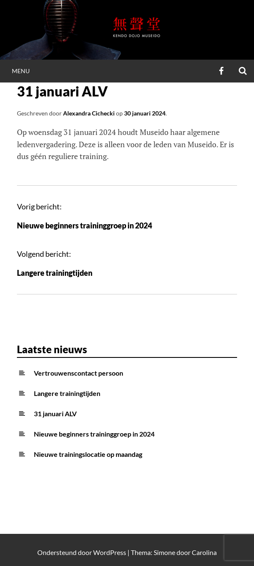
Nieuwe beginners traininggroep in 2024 (84, 225)
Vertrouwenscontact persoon (78, 373)
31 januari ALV (55, 413)
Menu (21, 70)
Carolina (204, 552)
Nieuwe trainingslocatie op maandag (88, 454)
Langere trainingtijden (54, 273)
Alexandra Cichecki (89, 113)
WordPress (109, 552)
